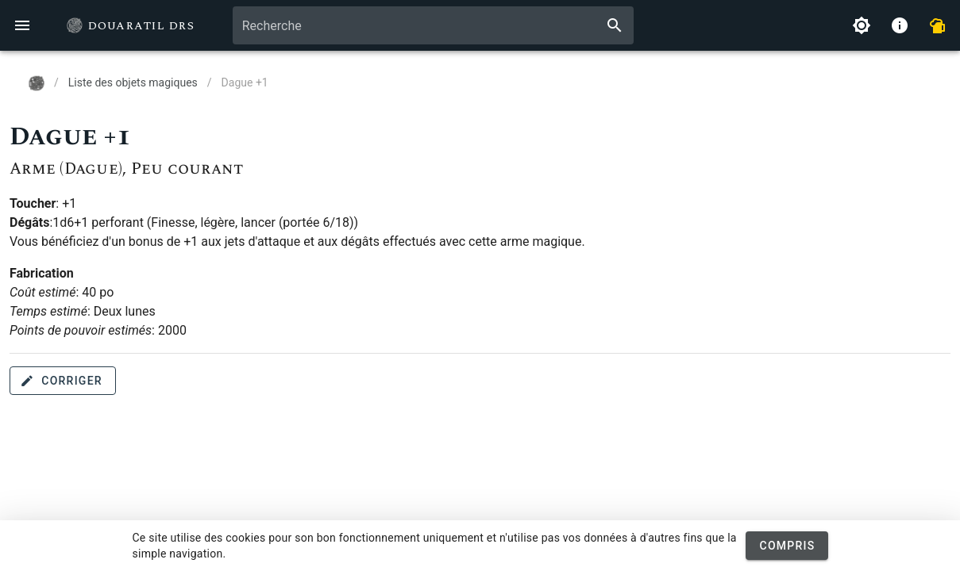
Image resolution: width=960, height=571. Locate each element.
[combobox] (433, 25)
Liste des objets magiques (133, 82)
